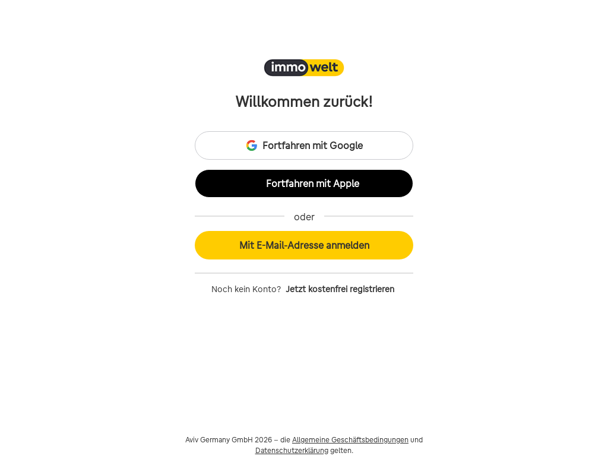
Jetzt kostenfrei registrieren (340, 289)
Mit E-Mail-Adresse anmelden (304, 245)
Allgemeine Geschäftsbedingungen (350, 439)
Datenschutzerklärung (291, 450)
